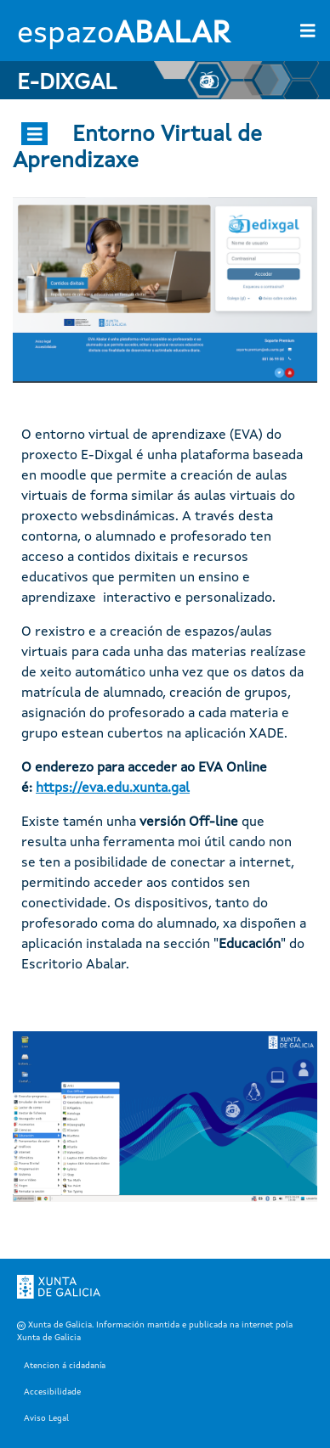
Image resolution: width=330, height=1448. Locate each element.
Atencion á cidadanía (64, 1365)
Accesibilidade (52, 1392)
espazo (123, 35)
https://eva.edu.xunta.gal (113, 788)
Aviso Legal (46, 1418)
